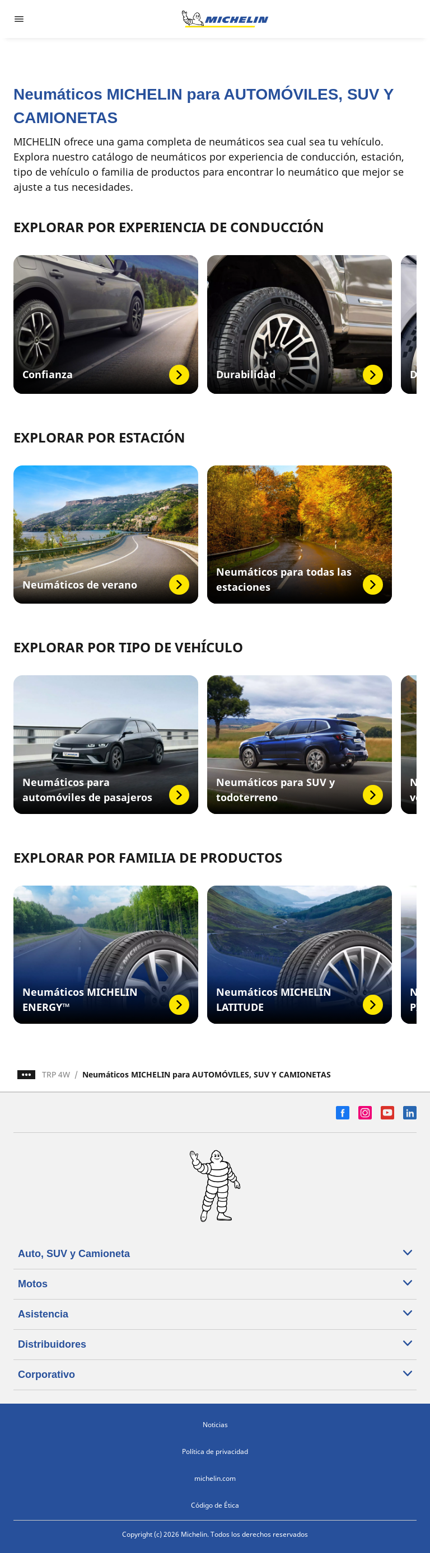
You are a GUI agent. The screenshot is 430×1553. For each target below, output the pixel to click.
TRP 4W (56, 1074)
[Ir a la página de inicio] (225, 19)
